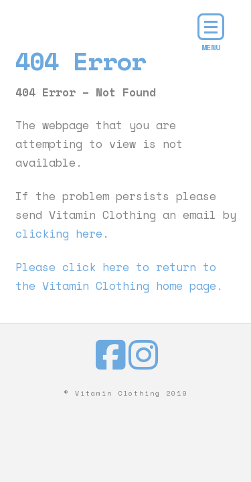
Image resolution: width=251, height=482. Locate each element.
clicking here (58, 234)
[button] (210, 26)
